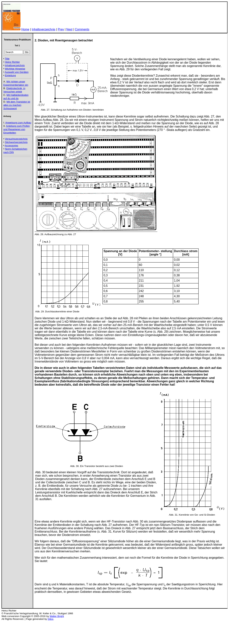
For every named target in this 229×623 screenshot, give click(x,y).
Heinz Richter (12, 62)
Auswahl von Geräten (16, 72)
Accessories (11, 145)
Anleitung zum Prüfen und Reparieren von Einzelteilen (16, 129)
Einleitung (10, 75)
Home (25, 29)
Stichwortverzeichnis (16, 142)
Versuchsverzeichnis (16, 138)
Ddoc (50, 619)
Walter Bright (57, 616)
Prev (61, 29)
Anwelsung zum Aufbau (18, 122)
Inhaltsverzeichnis (43, 29)
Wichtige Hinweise (15, 68)
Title (7, 58)
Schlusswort (10, 108)
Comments (82, 29)
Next (69, 29)
